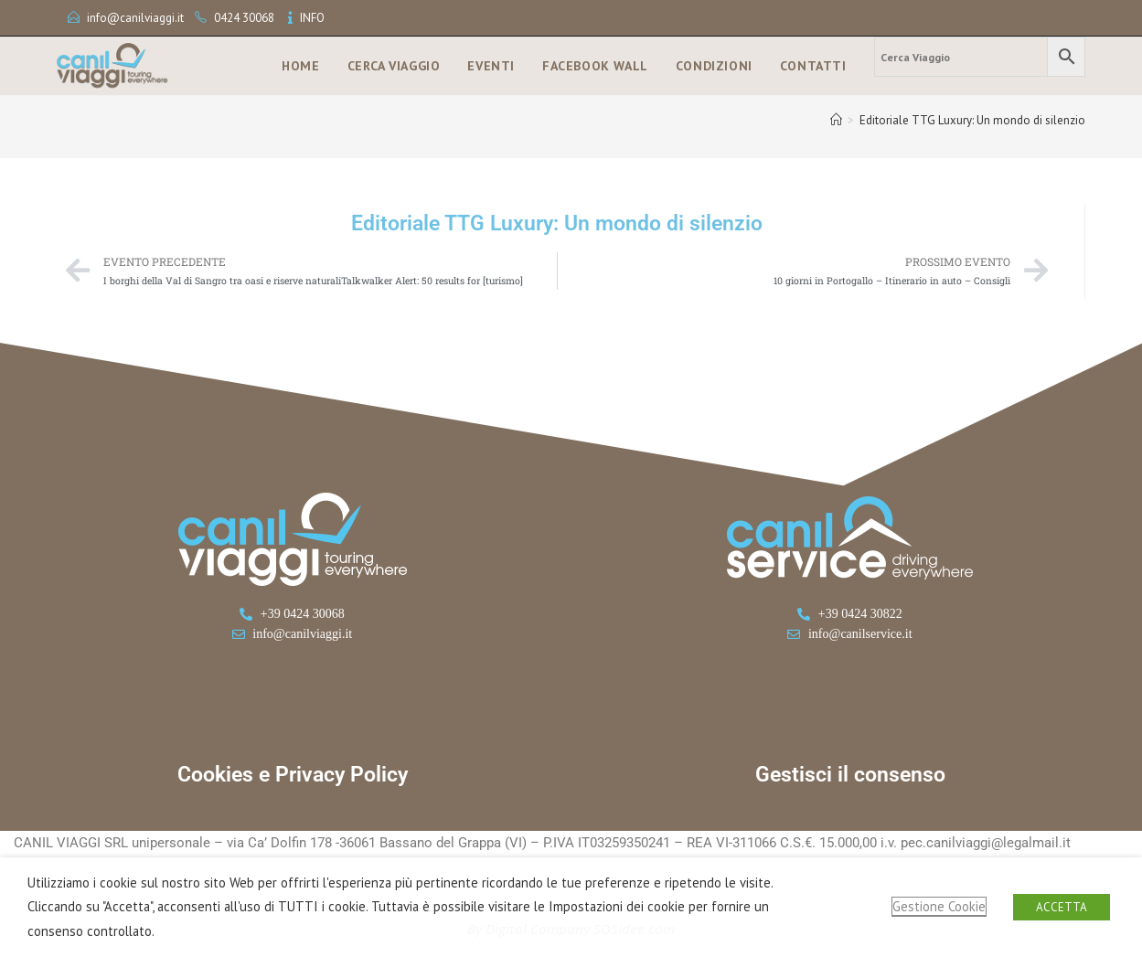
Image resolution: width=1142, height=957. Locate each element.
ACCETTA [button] (1061, 907)
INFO (312, 18)
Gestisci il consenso (850, 774)
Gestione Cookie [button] (939, 906)
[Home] (836, 120)
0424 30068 (244, 18)
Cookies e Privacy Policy (292, 774)
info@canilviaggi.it (135, 18)
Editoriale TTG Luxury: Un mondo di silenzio (972, 120)
